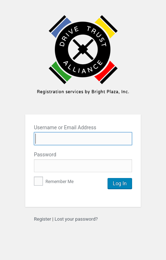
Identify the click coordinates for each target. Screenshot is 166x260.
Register (42, 219)
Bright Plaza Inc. (83, 59)
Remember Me (54, 181)
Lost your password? (76, 219)
